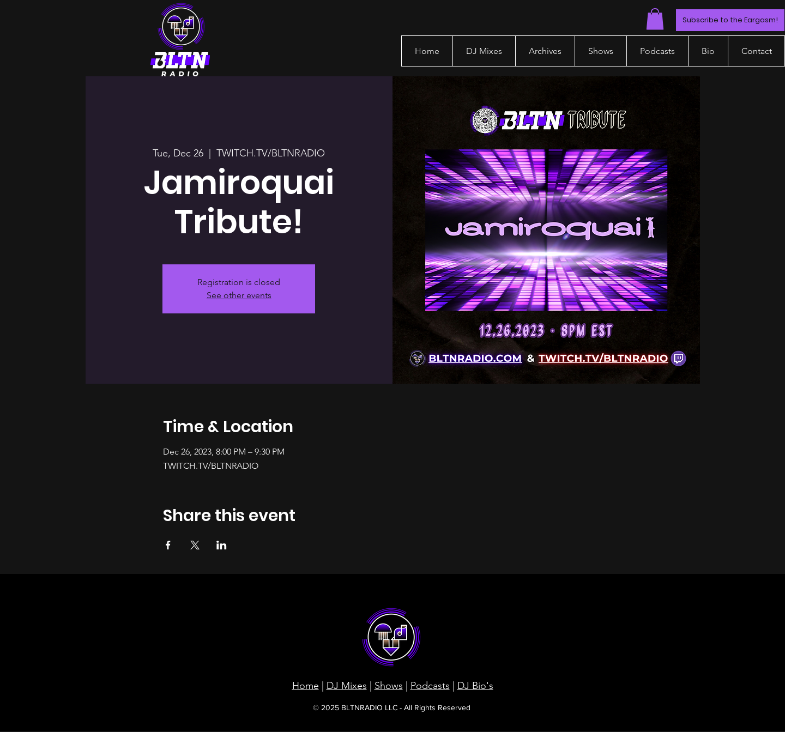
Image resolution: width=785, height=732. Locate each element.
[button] (655, 18)
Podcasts (430, 686)
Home (305, 686)
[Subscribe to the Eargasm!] (730, 20)
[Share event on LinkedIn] (221, 545)
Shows (389, 686)
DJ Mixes (347, 686)
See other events (239, 295)
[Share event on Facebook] (168, 545)
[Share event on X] (195, 545)
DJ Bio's (475, 686)
